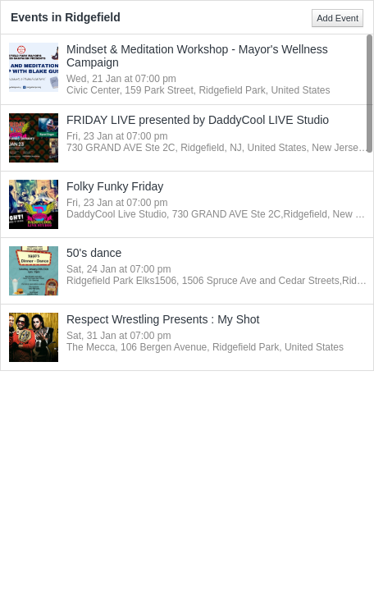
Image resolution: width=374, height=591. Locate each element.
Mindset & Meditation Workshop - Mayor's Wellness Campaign (197, 56)
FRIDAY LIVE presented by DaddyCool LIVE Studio (197, 119)
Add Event (337, 18)
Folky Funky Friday (114, 186)
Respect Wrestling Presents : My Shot (163, 319)
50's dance (93, 252)
